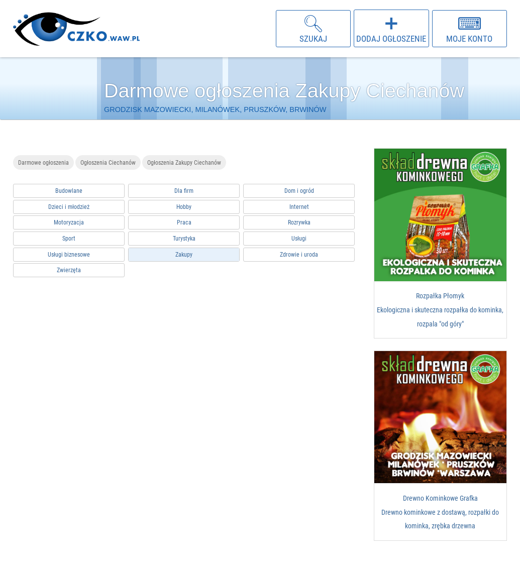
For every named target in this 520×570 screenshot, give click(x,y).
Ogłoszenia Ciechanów (108, 162)
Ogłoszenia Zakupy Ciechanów (184, 162)
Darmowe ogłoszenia (43, 162)
